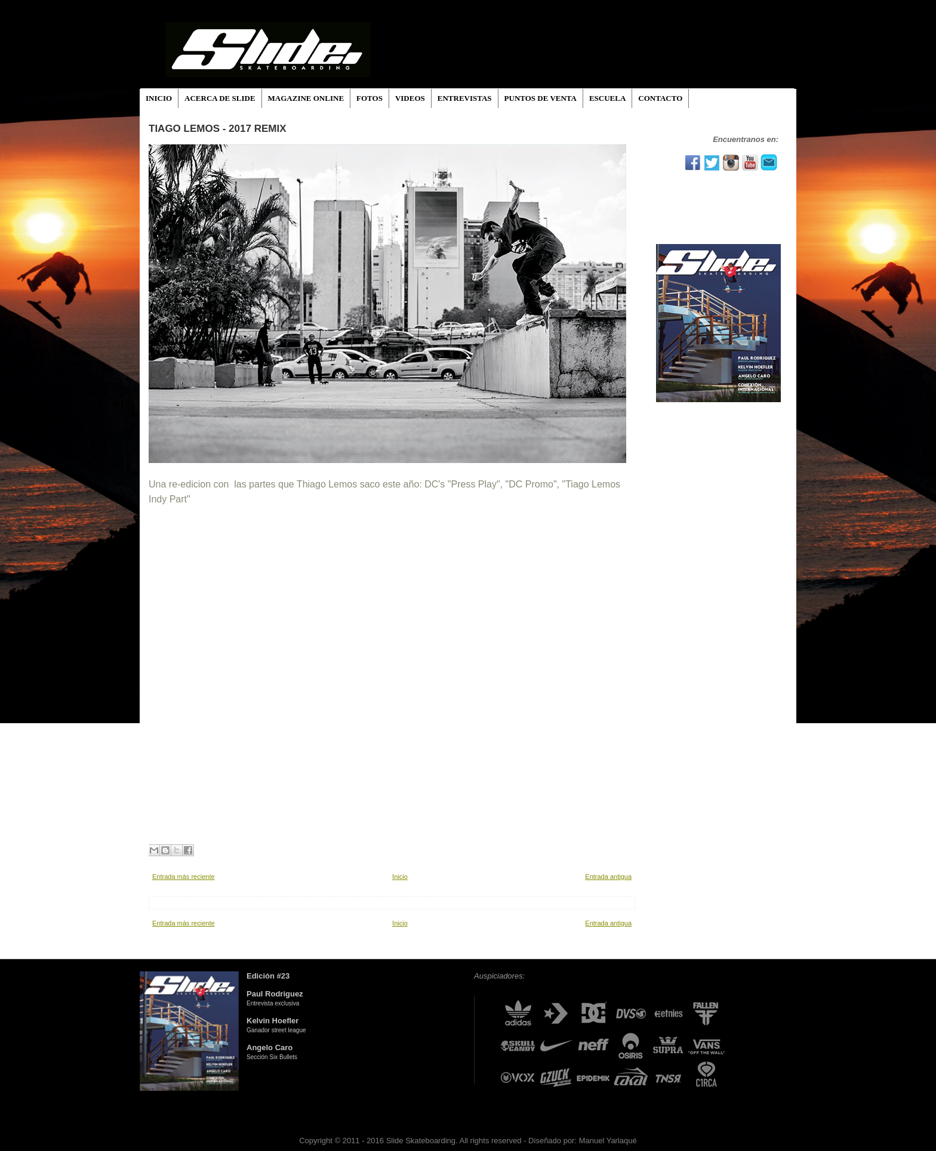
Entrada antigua (608, 876)
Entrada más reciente (183, 876)
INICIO (159, 98)
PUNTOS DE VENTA (540, 98)
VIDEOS (410, 98)
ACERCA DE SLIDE (219, 98)
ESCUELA (607, 98)
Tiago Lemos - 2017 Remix (218, 128)
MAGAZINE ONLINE (306, 98)
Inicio (400, 876)
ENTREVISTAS (465, 98)
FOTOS (369, 98)
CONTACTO (660, 98)
